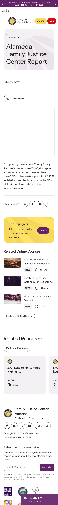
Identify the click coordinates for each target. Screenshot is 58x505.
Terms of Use (24, 437)
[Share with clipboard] (48, 204)
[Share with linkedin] (40, 204)
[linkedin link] (14, 425)
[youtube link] (29, 425)
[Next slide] (55, 4)
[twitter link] (22, 425)
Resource (14, 37)
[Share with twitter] (25, 204)
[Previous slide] (2, 4)
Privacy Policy (10, 437)
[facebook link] (7, 425)
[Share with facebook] (32, 204)
